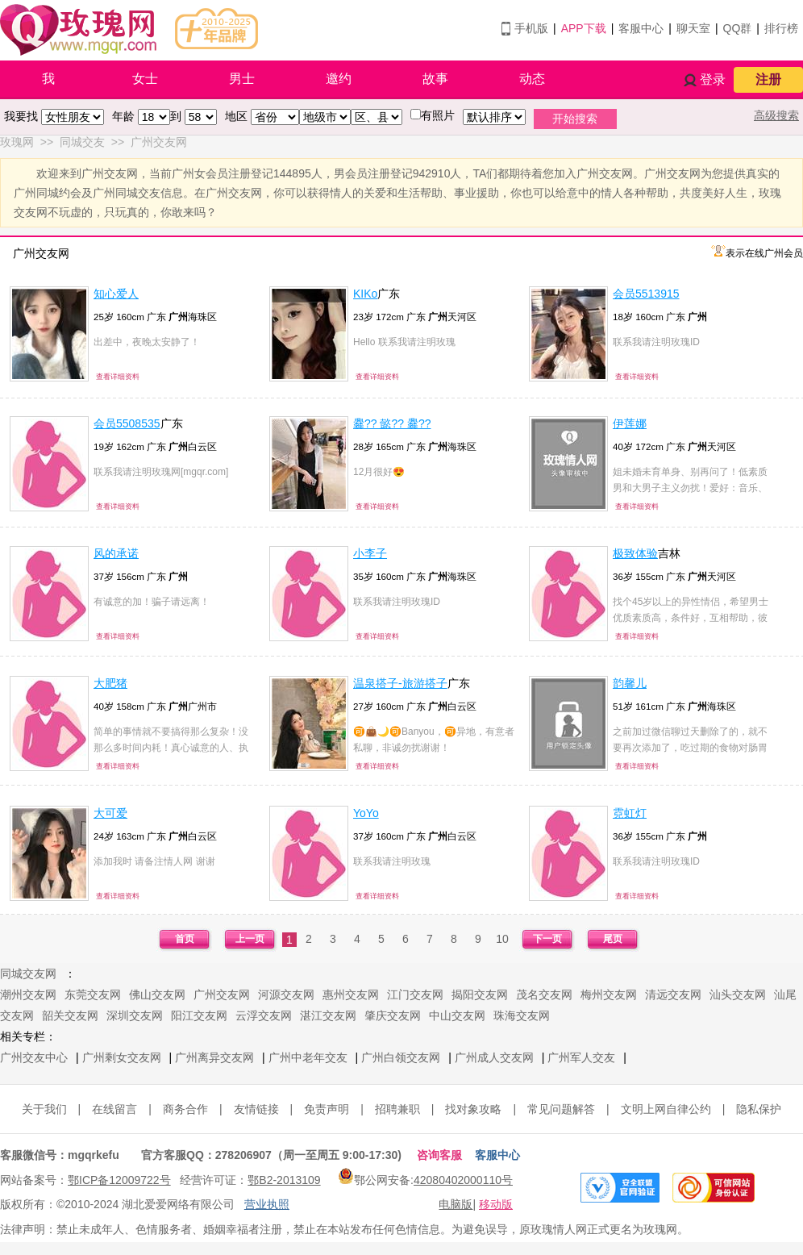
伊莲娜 (630, 423)
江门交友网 (415, 994)
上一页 (249, 938)
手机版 (531, 28)
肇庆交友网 (392, 1015)
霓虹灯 (630, 813)
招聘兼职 (397, 1109)
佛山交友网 (157, 994)
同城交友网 (28, 973)
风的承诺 (116, 553)
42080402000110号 (463, 1180)
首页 (184, 938)
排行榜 (781, 28)
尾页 (612, 938)
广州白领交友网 (400, 1057)
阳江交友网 (199, 1015)
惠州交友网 (350, 994)
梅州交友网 (608, 994)
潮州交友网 (28, 994)
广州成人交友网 (494, 1057)
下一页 (547, 938)
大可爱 (110, 813)
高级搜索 (776, 115)
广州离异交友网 (214, 1057)
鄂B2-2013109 (284, 1180)
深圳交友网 (134, 1015)
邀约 (339, 78)
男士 (242, 78)
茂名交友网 (544, 994)
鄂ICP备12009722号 (119, 1180)
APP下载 (583, 28)
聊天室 (693, 28)
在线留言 (114, 1109)
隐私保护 (758, 1109)
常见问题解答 (561, 1109)
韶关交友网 (70, 1015)
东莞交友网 (92, 994)
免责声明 (326, 1109)
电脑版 (455, 1204)
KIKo (365, 293)
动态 (532, 78)
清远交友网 (673, 994)
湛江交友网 (328, 1015)
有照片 (438, 115)
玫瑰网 (17, 142)
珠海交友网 (521, 1015)
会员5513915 (646, 293)
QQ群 (737, 28)
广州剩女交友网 (121, 1057)
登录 (713, 79)
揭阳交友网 (479, 994)
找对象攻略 (473, 1109)
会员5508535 (127, 423)
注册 (768, 79)
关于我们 (44, 1109)
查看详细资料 (117, 377)
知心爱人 (116, 293)
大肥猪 (110, 683)
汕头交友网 (737, 994)
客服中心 (641, 28)
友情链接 (256, 1109)
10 (502, 938)
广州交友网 (159, 142)
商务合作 (185, 1109)
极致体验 (635, 553)
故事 (435, 78)
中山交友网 (457, 1015)
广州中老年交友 (307, 1057)
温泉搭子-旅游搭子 (400, 683)
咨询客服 (439, 1155)
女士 (145, 78)
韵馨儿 (630, 683)
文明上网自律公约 (666, 1109)
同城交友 (82, 142)
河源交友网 (286, 994)
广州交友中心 (34, 1057)
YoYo (366, 813)
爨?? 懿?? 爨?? (392, 423)
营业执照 (266, 1204)
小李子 (370, 553)
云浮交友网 (263, 1015)
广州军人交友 (581, 1057)
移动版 (496, 1204)
